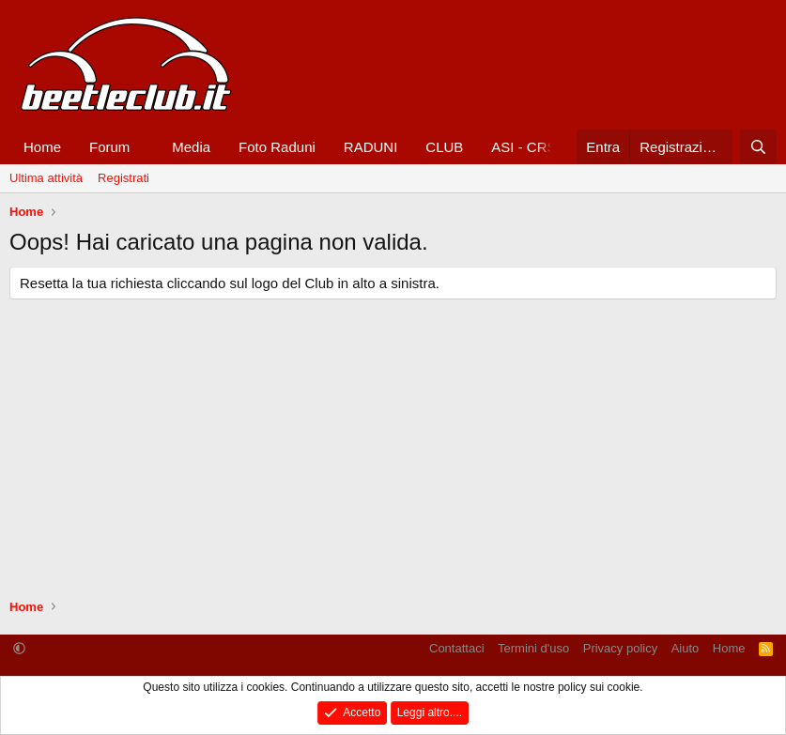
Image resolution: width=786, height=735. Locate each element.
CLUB (444, 147)
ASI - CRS (523, 147)
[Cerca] (758, 147)
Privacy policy (620, 648)
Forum (109, 147)
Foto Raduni (277, 147)
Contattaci (457, 648)
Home (42, 147)
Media (191, 147)
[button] (144, 147)
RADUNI (371, 147)
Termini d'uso (533, 648)
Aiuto (685, 648)
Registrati (123, 178)
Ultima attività (46, 178)
